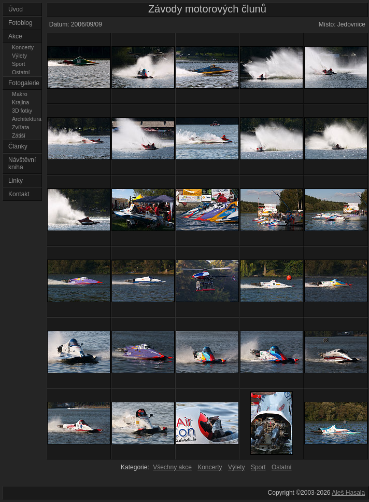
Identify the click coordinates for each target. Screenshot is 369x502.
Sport (18, 64)
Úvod (15, 9)
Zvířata (20, 127)
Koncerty (23, 47)
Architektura (26, 119)
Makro (19, 94)
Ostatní (21, 72)
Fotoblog (20, 22)
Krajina (20, 102)
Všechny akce (172, 467)
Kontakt (19, 194)
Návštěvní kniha (22, 163)
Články (17, 146)
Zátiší (18, 135)
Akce (15, 36)
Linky (15, 180)
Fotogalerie (23, 83)
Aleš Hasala (348, 492)
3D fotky (22, 110)
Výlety (19, 55)
